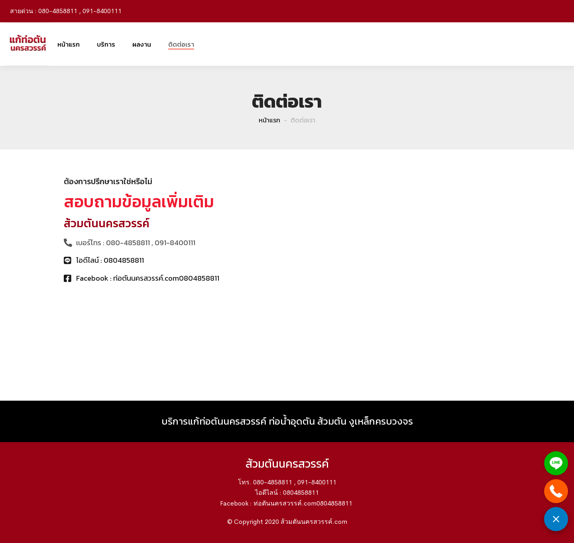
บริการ (106, 44)
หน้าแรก (68, 44)
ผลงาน (141, 44)
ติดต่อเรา (181, 44)
